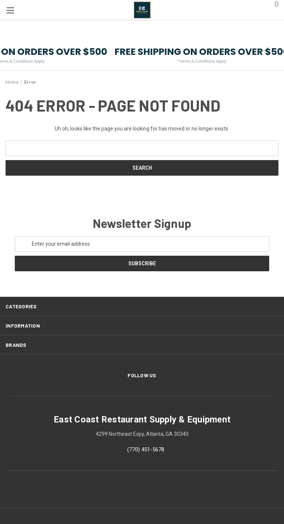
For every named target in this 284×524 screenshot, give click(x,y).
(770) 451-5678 (145, 449)
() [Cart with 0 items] (273, 3)
